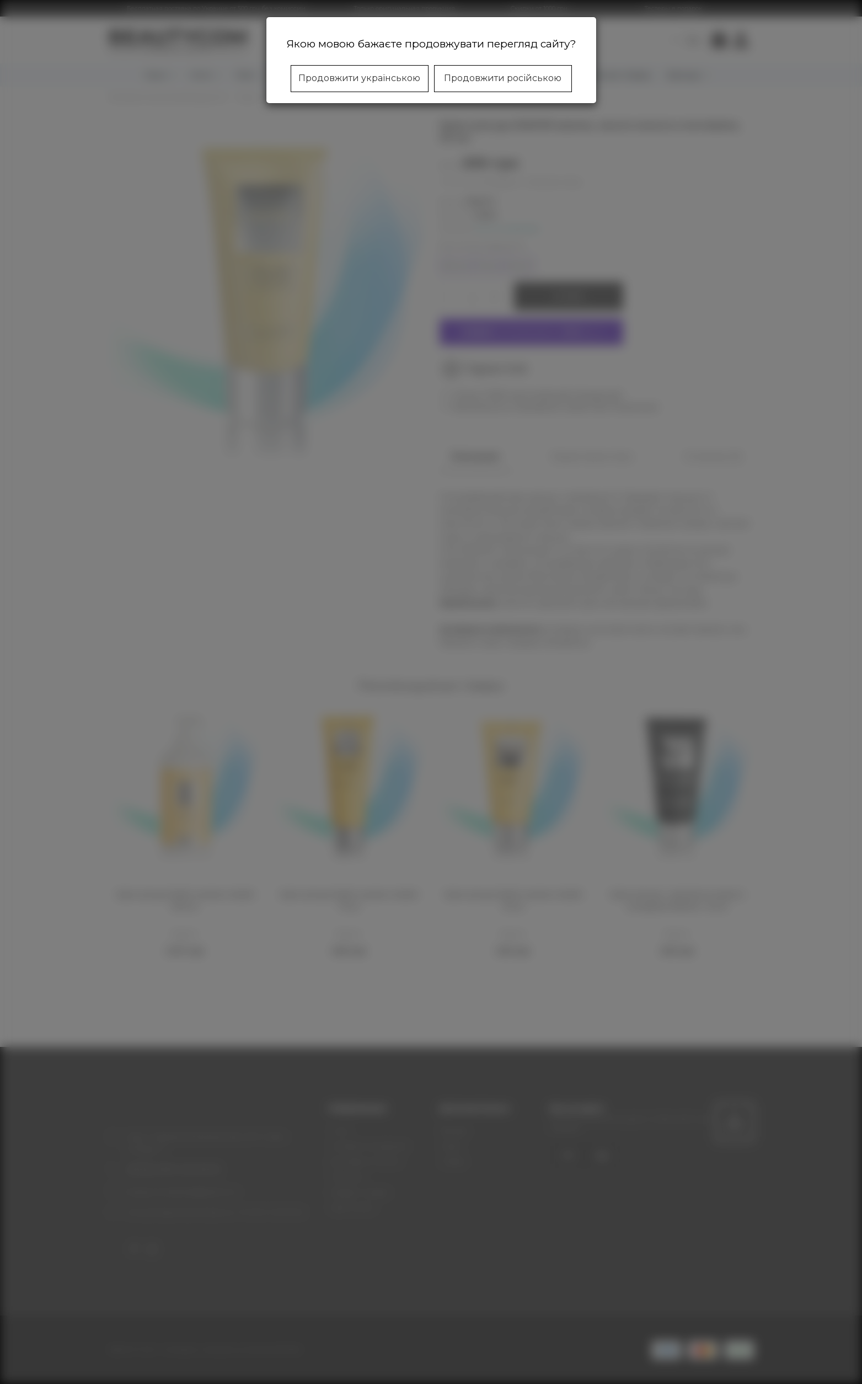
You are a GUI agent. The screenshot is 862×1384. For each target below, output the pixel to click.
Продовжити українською (359, 78)
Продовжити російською (502, 78)
